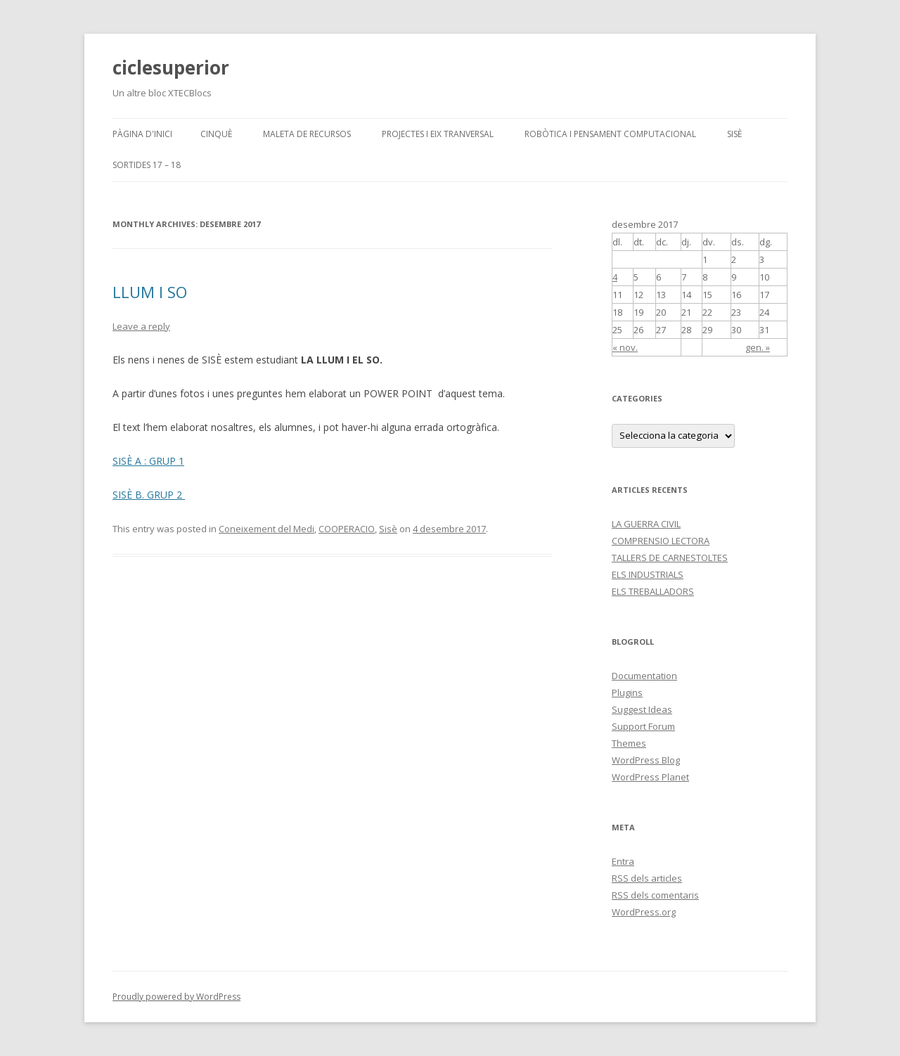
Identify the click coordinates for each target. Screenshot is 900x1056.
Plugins (627, 692)
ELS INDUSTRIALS (647, 574)
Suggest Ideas (642, 709)
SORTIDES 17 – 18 (146, 165)
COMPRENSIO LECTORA (660, 540)
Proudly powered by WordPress (176, 997)
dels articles (647, 878)
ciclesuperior (170, 67)
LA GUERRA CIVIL (646, 523)
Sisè (388, 528)
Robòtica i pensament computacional (610, 134)
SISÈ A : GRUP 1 (148, 461)
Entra (623, 861)
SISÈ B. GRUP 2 (148, 494)
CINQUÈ (216, 134)
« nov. (625, 347)
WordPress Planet (650, 777)
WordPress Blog (646, 760)
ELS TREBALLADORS (653, 591)
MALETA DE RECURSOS (307, 134)
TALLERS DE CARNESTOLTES (670, 557)
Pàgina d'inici (142, 134)
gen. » (757, 347)
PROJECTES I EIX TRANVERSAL (438, 134)
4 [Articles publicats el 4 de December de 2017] (614, 277)
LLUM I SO (149, 291)
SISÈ (734, 134)
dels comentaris (655, 895)
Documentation (644, 675)
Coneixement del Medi (266, 528)
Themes (629, 743)
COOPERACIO (347, 528)
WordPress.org (644, 912)
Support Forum (643, 726)
